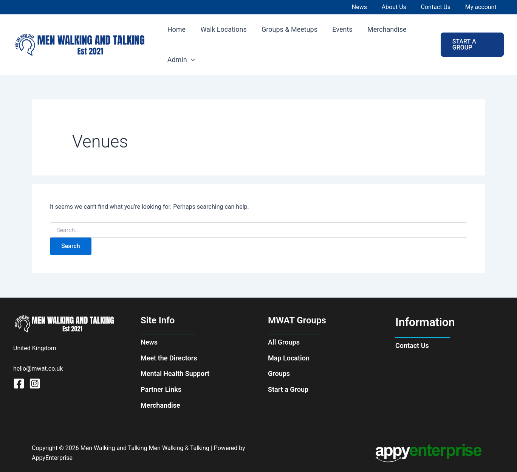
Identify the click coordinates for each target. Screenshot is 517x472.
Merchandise (160, 405)
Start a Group (288, 389)
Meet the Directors (169, 358)
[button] (471, 45)
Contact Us (412, 345)
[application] (190, 60)
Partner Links (161, 389)
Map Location (289, 358)
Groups (279, 373)
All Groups (284, 342)
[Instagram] (34, 383)
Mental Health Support (175, 373)
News (149, 342)
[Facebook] (19, 383)
